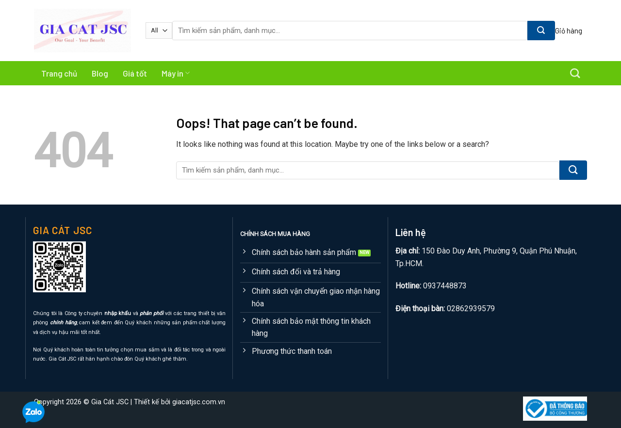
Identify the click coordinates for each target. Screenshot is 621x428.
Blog (100, 73)
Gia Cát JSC (110, 402)
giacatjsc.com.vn (198, 402)
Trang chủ (59, 73)
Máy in (176, 73)
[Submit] (541, 30)
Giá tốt (135, 73)
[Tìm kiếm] (575, 73)
